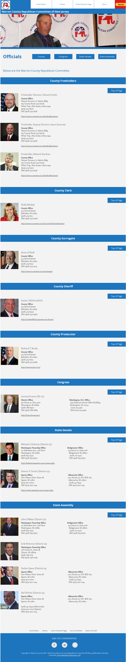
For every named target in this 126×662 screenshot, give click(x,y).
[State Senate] (85, 56)
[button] (63, 30)
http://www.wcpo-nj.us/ (30, 367)
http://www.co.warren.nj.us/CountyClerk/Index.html (42, 223)
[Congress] (63, 56)
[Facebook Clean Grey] (54, 645)
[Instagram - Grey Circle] (75, 645)
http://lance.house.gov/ (30, 415)
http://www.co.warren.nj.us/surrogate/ (37, 271)
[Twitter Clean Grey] (64, 645)
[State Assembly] (107, 56)
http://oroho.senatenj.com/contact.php (37, 490)
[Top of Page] (117, 90)
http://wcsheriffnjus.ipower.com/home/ (37, 319)
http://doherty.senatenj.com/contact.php (38, 463)
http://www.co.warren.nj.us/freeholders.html (39, 116)
